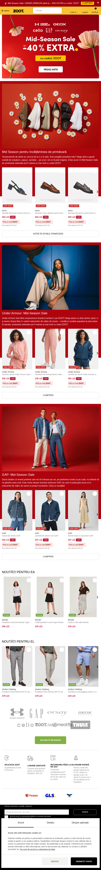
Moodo (5, 620)
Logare (85, 10)
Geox (4, 210)
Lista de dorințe (74, 10)
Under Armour (8, 372)
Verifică (95, 10)
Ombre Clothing (9, 689)
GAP (4, 533)
